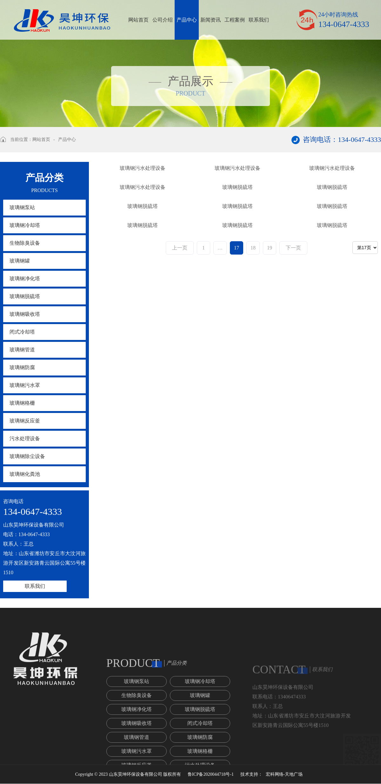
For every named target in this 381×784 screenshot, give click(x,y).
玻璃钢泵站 (22, 207)
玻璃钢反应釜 (25, 420)
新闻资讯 (210, 20)
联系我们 (259, 20)
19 (269, 526)
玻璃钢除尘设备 (27, 456)
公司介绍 (162, 20)
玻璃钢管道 (22, 349)
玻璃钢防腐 (22, 367)
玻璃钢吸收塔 (25, 314)
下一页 (293, 526)
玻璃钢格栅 (22, 403)
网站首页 (138, 20)
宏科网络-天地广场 (284, 774)
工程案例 (234, 20)
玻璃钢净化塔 (25, 278)
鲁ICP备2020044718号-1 (211, 774)
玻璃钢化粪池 (25, 474)
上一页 (179, 526)
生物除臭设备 (25, 243)
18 (253, 526)
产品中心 (187, 20)
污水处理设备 (25, 438)
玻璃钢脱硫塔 (25, 296)
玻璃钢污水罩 (25, 385)
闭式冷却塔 (22, 332)
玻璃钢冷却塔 (25, 225)
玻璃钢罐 (20, 260)
